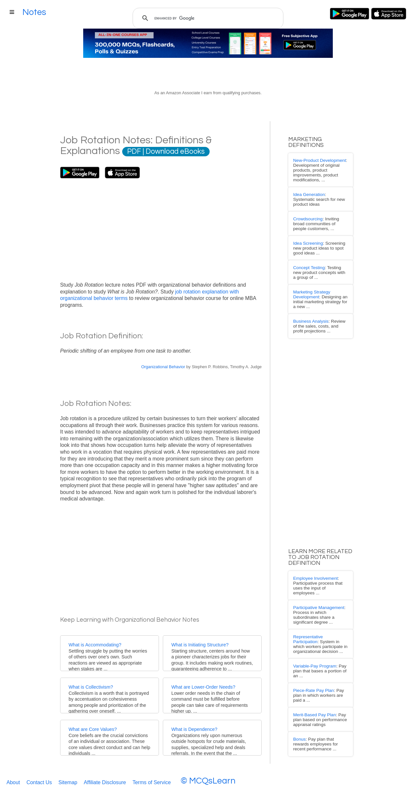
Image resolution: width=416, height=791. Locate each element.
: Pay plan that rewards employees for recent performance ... (317, 686)
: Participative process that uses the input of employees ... (318, 556)
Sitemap (67, 780)
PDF (134, 151)
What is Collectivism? (91, 687)
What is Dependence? (194, 729)
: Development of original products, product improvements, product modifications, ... (315, 167)
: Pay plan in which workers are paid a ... (318, 645)
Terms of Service (152, 780)
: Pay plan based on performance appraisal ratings (315, 664)
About (13, 780)
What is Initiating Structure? (199, 644)
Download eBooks (175, 151)
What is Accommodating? (95, 644)
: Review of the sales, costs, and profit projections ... (316, 302)
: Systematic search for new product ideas (316, 191)
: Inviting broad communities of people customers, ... (317, 210)
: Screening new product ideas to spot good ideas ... (314, 232)
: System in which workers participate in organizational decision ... (316, 602)
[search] (207, 18)
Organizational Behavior (163, 367)
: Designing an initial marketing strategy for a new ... (317, 278)
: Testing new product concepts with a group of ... (317, 254)
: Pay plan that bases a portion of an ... (318, 626)
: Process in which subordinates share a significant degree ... (318, 578)
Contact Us (39, 780)
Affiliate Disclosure (105, 780)
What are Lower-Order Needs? (203, 687)
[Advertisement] (161, 227)
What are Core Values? (93, 729)
